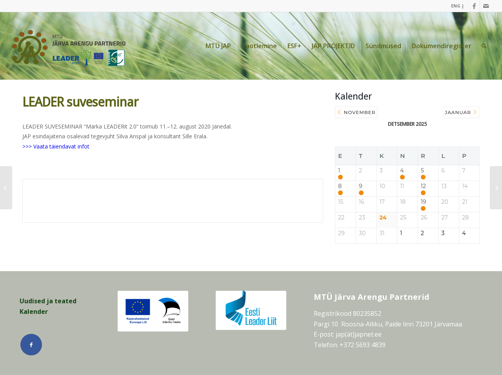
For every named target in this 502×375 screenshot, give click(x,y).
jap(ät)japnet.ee (359, 334)
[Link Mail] (486, 6)
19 (423, 202)
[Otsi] (484, 46)
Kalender (34, 311)
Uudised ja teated (48, 301)
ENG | (457, 6)
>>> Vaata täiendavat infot (55, 146)
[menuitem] (455, 6)
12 (423, 186)
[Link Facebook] (474, 6)
